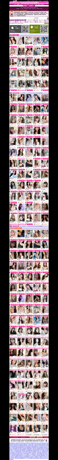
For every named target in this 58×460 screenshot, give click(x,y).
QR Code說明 (46, 23)
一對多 (24, 55)
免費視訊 (15, 44)
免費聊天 (23, 66)
